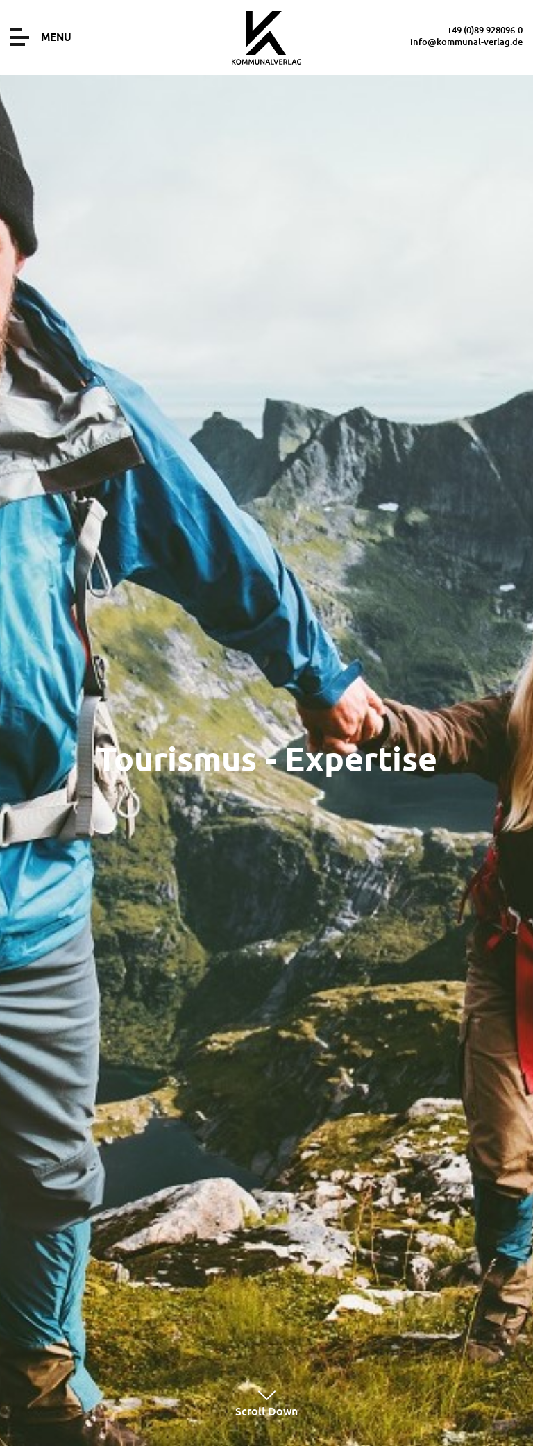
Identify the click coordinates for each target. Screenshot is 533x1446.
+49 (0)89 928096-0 (485, 29)
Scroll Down (266, 1402)
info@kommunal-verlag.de (466, 41)
